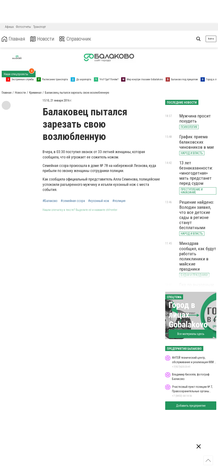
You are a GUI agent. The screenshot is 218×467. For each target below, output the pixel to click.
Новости (42, 39)
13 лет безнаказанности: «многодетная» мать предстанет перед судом (196, 173)
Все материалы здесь (190, 334)
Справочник (75, 39)
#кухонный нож (98, 201)
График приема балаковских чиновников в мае (196, 142)
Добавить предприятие (191, 405)
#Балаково (50, 201)
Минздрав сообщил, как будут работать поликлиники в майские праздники (197, 256)
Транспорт (39, 26)
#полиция (118, 201)
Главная (13, 39)
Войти (211, 38)
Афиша (9, 26)
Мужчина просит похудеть (195, 118)
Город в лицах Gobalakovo (188, 315)
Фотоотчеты (23, 26)
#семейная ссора (73, 201)
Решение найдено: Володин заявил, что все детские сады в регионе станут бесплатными (196, 215)
